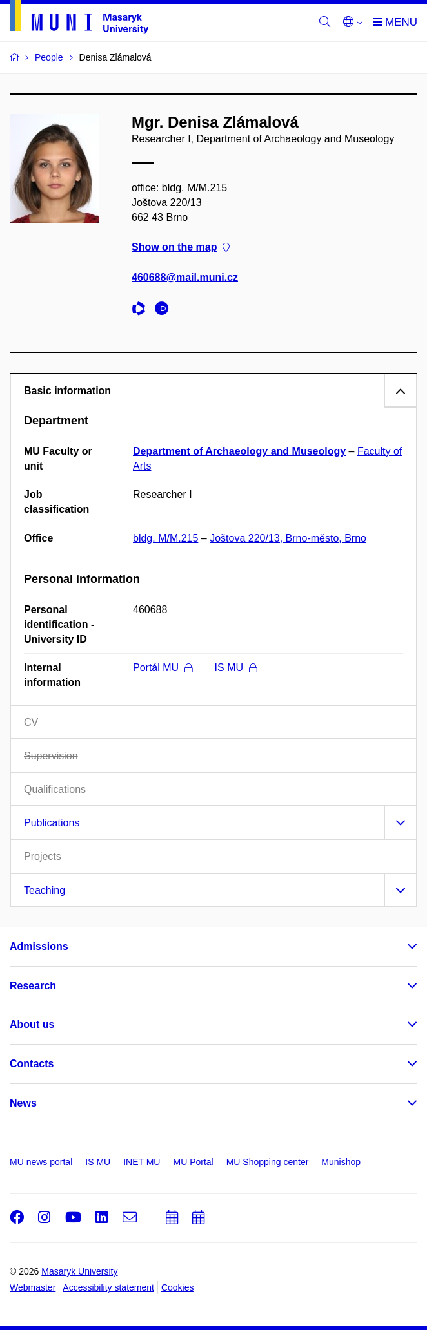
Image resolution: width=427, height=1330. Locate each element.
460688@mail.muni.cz (185, 277)
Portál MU (162, 667)
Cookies (177, 1287)
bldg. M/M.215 (165, 538)
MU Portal (193, 1162)
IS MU (236, 667)
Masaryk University (79, 1271)
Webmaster (32, 1287)
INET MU (141, 1162)
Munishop (341, 1162)
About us (32, 1024)
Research (33, 985)
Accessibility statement (108, 1287)
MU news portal (41, 1162)
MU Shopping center (267, 1162)
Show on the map (181, 247)
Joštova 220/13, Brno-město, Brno (288, 538)
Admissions (39, 946)
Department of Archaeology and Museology (239, 451)
